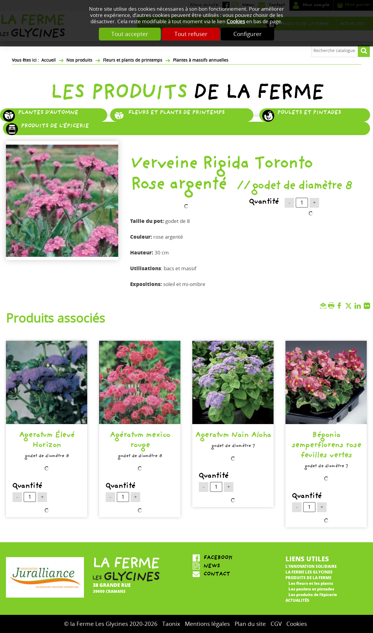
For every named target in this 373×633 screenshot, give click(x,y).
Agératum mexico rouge (140, 441)
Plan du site (250, 624)
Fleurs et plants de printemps (132, 60)
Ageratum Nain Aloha (233, 436)
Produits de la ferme (308, 577)
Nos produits (79, 60)
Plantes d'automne (48, 113)
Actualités (297, 600)
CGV (276, 624)
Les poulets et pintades (311, 589)
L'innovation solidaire (311, 566)
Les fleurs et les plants (310, 583)
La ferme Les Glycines (309, 572)
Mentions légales (207, 624)
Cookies (236, 21)
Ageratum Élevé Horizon (46, 441)
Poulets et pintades (309, 113)
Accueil (48, 60)
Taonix (171, 624)
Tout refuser (190, 34)
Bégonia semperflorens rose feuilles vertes (326, 446)
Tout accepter (129, 34)
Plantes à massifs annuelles (200, 60)
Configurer (248, 34)
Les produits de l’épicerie (312, 594)
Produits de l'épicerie (55, 126)
